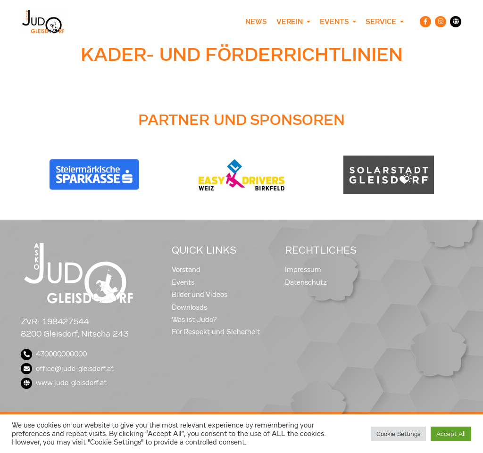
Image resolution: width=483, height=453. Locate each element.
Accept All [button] (451, 433)
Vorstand (186, 269)
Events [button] (335, 21)
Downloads (189, 307)
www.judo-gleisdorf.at (64, 383)
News (256, 21)
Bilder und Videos (199, 294)
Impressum (303, 269)
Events (183, 282)
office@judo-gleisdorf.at (67, 368)
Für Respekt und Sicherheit (216, 332)
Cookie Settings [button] (398, 433)
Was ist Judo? (194, 319)
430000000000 (54, 354)
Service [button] (382, 21)
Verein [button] (290, 21)
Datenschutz (306, 282)
